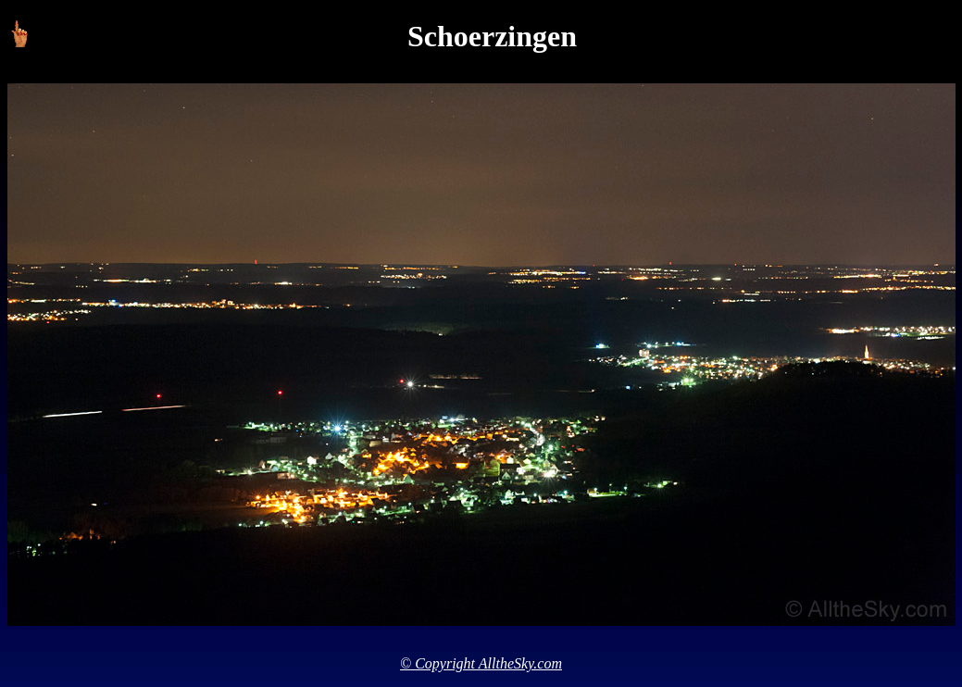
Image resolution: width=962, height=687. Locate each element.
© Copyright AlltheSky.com (481, 663)
